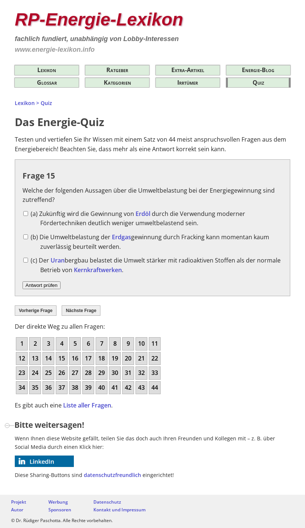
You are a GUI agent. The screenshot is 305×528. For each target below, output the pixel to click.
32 (141, 373)
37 (61, 387)
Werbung (58, 502)
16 (75, 358)
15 (61, 358)
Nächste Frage (81, 310)
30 (115, 373)
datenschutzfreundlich (112, 474)
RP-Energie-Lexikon (99, 19)
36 (48, 387)
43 (141, 387)
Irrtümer (187, 82)
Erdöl (143, 214)
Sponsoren (59, 510)
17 (88, 358)
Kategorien (117, 82)
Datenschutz (107, 502)
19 (115, 358)
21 (141, 358)
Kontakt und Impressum (119, 510)
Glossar (47, 82)
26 (61, 373)
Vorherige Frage (35, 310)
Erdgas (121, 237)
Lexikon (46, 70)
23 (21, 373)
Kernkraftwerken (98, 270)
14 (48, 358)
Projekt (18, 502)
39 (88, 387)
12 (21, 358)
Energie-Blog (258, 70)
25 (48, 373)
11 (154, 343)
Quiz (258, 82)
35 (35, 387)
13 (35, 358)
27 (75, 373)
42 (128, 387)
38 (75, 387)
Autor (17, 510)
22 (154, 358)
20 (128, 358)
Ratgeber (117, 70)
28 (88, 373)
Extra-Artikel (187, 70)
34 (21, 387)
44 (154, 387)
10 (141, 343)
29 (101, 373)
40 (101, 387)
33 (154, 373)
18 (101, 358)
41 (115, 387)
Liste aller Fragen (87, 405)
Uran (58, 260)
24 (35, 373)
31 (128, 373)
